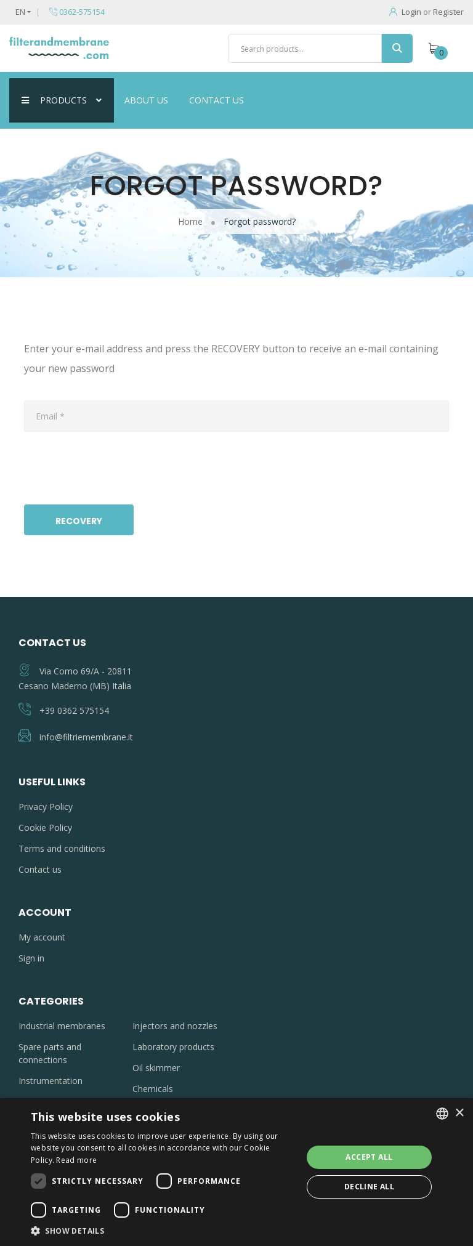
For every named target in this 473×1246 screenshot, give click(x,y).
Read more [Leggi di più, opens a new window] (76, 1160)
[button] (162, 1230)
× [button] (459, 1113)
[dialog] (236, 1172)
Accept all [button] (369, 1157)
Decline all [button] (369, 1186)
